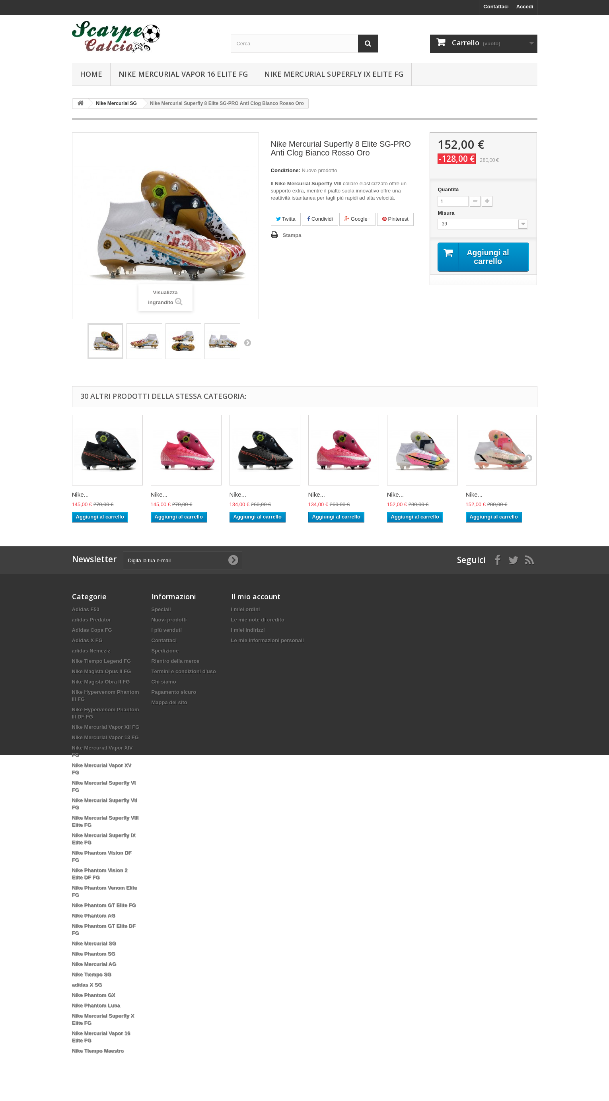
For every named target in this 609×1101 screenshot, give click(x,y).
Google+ (357, 219)
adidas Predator (91, 620)
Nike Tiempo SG (91, 974)
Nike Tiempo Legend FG (101, 661)
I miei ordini (245, 609)
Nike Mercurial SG (94, 943)
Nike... (80, 494)
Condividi (320, 219)
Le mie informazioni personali (267, 640)
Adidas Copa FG (92, 630)
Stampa (292, 235)
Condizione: (285, 170)
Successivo (247, 342)
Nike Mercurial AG (94, 964)
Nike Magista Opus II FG (101, 671)
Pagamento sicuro (174, 692)
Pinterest (395, 219)
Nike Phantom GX (93, 995)
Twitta (286, 219)
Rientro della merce (176, 661)
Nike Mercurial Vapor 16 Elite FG (183, 74)
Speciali (161, 609)
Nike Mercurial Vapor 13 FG (105, 737)
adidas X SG (87, 985)
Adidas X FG (87, 640)
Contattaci (496, 7)
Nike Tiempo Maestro (98, 1051)
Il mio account (255, 596)
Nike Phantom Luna (96, 1005)
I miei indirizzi (248, 630)
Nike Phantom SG (93, 954)
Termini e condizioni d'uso (184, 671)
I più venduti (167, 630)
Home (91, 74)
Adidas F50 (85, 609)
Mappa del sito (169, 702)
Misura (447, 213)
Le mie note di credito (257, 620)
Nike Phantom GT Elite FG (104, 905)
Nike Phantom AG (93, 915)
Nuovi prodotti (169, 620)
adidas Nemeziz (91, 651)
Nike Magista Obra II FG (101, 682)
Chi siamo (164, 682)
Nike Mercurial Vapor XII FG (106, 727)
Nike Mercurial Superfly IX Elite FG (333, 74)
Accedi (524, 7)
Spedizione (165, 651)
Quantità (448, 189)
